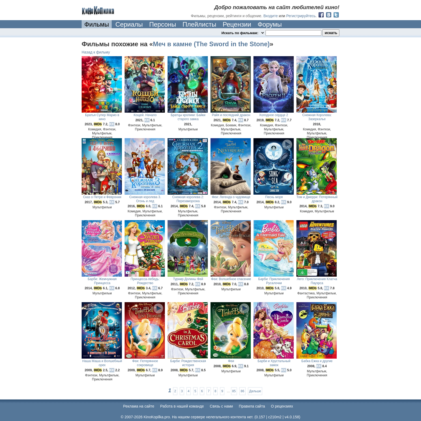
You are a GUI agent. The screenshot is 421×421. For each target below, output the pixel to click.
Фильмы (96, 24)
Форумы (269, 24)
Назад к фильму (96, 52)
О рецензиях (282, 406)
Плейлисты (199, 24)
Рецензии (237, 24)
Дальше (255, 391)
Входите (270, 16)
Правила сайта (252, 406)
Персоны (162, 24)
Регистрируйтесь (300, 16)
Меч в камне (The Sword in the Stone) (211, 44)
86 (242, 391)
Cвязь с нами (221, 406)
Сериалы (129, 24)
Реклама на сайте (138, 406)
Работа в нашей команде (182, 406)
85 (234, 391)
